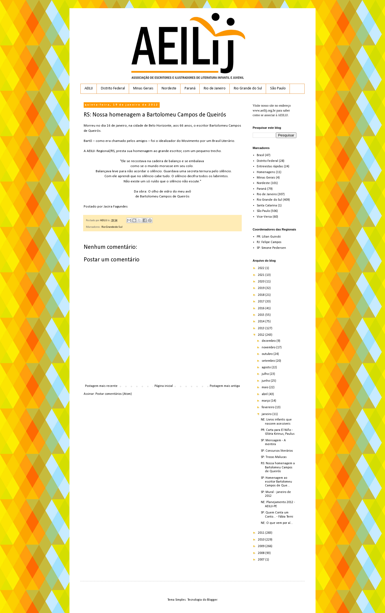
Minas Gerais (143, 88)
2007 (261, 559)
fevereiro (268, 407)
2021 (261, 275)
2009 (261, 546)
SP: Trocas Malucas (274, 457)
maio (265, 387)
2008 (261, 553)
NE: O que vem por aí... (277, 523)
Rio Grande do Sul (248, 88)
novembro (269, 347)
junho (266, 381)
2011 (261, 533)
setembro (269, 361)
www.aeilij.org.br (264, 110)
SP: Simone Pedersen (271, 248)
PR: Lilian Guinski (269, 236)
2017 (261, 301)
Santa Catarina (267, 205)
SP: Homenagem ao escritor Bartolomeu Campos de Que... (276, 482)
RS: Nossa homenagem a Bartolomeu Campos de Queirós (278, 467)
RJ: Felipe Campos (269, 242)
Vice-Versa (264, 216)
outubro (267, 354)
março (266, 400)
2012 (261, 335)
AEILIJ (88, 88)
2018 (261, 295)
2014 (261, 321)
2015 (261, 315)
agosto (267, 367)
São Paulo (278, 88)
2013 (261, 328)
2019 (261, 288)
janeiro (267, 414)
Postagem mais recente (101, 386)
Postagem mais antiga (225, 386)
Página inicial (163, 386)
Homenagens (266, 172)
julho (266, 374)
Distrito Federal (113, 88)
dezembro (269, 341)
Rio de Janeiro (215, 88)
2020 (261, 281)
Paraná (190, 88)
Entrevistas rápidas (270, 166)
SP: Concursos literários (277, 451)
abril (265, 394)
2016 (261, 308)
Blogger (212, 600)
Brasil (260, 155)
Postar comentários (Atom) (113, 394)
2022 (261, 268)
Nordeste (169, 88)
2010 (261, 539)
